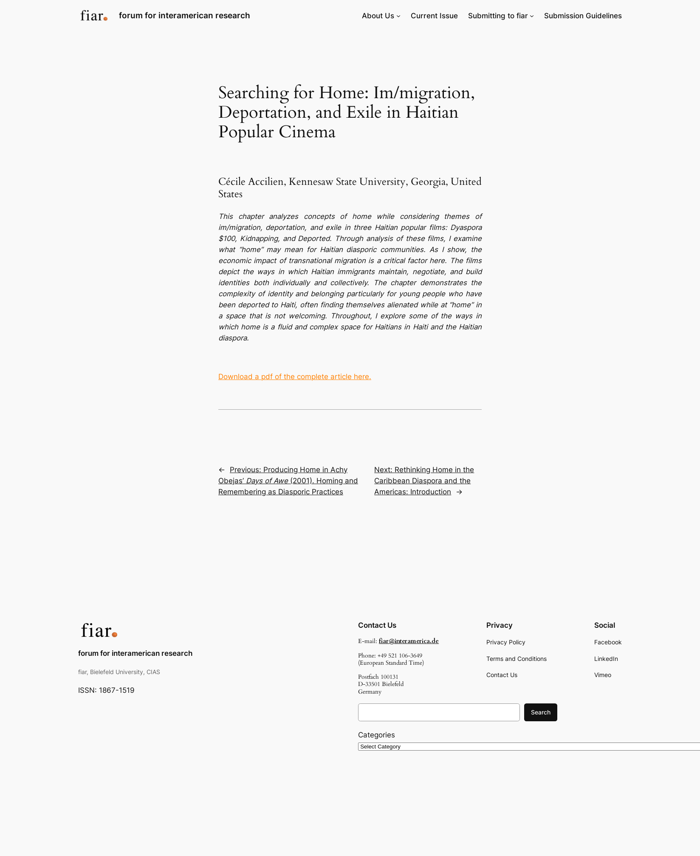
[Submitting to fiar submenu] (532, 16)
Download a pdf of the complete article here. (294, 376)
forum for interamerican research (184, 15)
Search (540, 712)
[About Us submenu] (398, 16)
